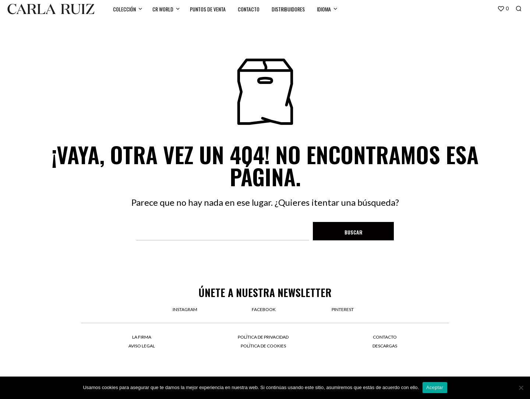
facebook (264, 309)
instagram (185, 309)
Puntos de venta (208, 9)
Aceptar (435, 387)
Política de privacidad (263, 337)
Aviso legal (141, 346)
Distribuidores (288, 9)
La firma (141, 337)
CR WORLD (162, 9)
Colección (124, 9)
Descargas (384, 346)
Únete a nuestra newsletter (265, 292)
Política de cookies (263, 346)
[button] (503, 9)
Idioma (324, 9)
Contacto (248, 9)
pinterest (343, 309)
